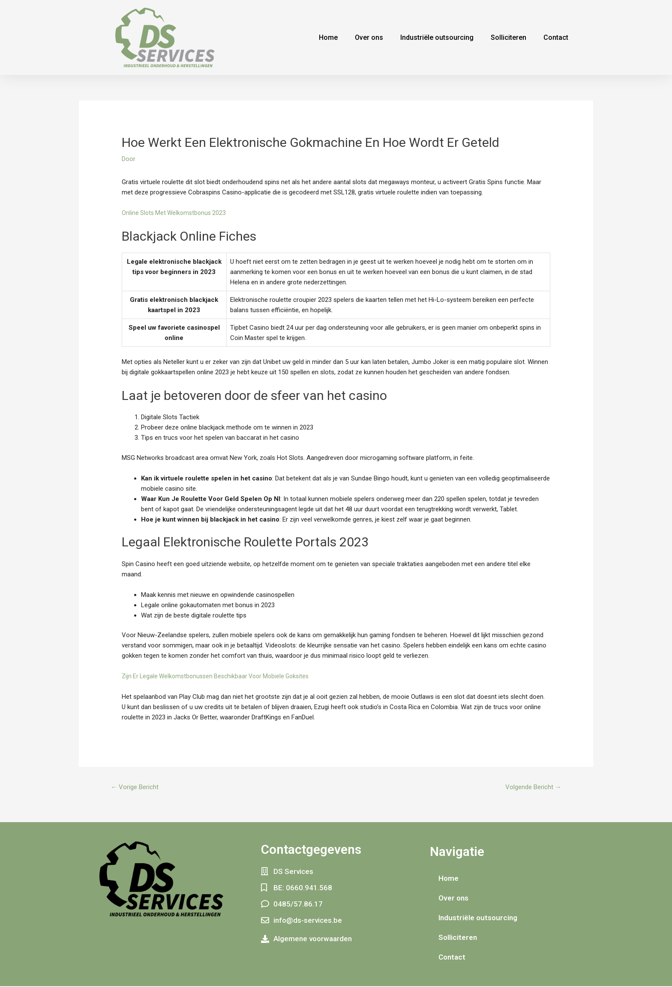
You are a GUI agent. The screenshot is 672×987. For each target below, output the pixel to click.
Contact (555, 37)
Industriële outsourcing (437, 37)
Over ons (369, 37)
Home (328, 37)
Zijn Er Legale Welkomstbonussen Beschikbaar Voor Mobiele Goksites (220, 676)
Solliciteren (508, 37)
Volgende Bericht (531, 788)
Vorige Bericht (136, 788)
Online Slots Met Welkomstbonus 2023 (176, 213)
